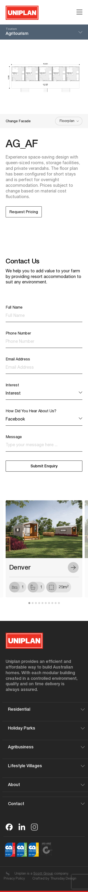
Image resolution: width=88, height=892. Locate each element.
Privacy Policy (14, 882)
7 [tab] (49, 607)
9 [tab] (56, 607)
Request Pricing (23, 212)
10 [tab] (59, 607)
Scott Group (43, 878)
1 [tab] (29, 607)
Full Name (14, 312)
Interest (12, 390)
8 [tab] (52, 607)
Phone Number (18, 338)
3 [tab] (36, 607)
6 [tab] (46, 607)
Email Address (18, 364)
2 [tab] (33, 607)
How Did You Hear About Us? (31, 416)
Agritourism (44, 31)
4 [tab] (39, 607)
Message (14, 442)
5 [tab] (42, 607)
